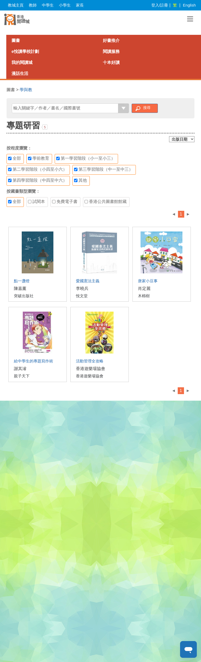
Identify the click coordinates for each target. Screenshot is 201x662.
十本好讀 (111, 62)
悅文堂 (82, 296)
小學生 (65, 5)
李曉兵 (82, 288)
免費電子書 (64, 201)
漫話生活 (20, 73)
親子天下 (22, 376)
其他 (80, 180)
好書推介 (111, 40)
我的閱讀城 (22, 62)
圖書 (16, 40)
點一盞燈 (22, 281)
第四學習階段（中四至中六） (37, 180)
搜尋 (146, 108)
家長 (80, 5)
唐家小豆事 (148, 281)
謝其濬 (20, 368)
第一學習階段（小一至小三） (85, 158)
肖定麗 (144, 288)
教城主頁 (16, 5)
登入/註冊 (159, 5)
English (189, 5)
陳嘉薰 (20, 288)
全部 (14, 158)
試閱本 (36, 201)
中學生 (48, 5)
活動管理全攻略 (89, 361)
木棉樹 (144, 296)
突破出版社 (24, 296)
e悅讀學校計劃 (25, 51)
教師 (33, 5)
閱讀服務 (111, 51)
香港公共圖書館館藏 (106, 201)
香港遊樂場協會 (90, 368)
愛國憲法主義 (87, 281)
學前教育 (38, 158)
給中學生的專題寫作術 (33, 361)
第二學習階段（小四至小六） (37, 169)
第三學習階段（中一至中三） (103, 169)
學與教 (26, 89)
